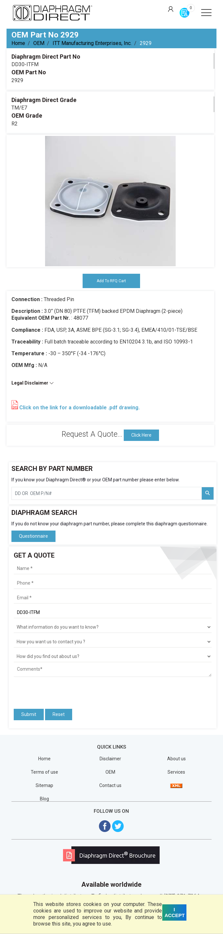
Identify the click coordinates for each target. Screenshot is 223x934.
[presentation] (52, 690)
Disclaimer (110, 758)
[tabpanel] (110, 201)
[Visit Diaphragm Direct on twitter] (118, 826)
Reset (59, 714)
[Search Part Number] (207, 493)
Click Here (141, 435)
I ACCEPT (175, 912)
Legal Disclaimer (32, 383)
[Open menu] (206, 12)
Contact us (110, 785)
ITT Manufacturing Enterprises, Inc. (92, 43)
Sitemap (44, 785)
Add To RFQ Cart (111, 281)
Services (176, 772)
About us (176, 758)
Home (18, 43)
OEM (38, 43)
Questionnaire (33, 536)
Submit (28, 714)
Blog (44, 798)
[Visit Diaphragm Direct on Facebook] (105, 826)
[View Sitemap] (176, 785)
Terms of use (44, 772)
